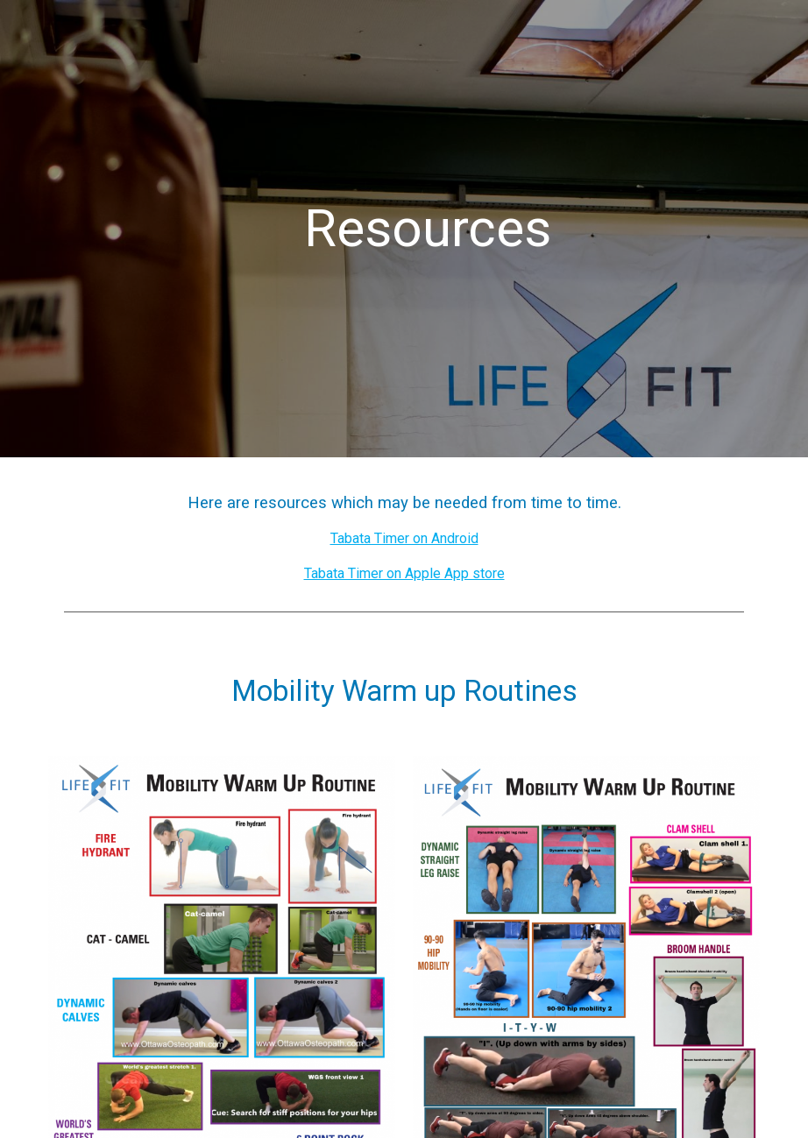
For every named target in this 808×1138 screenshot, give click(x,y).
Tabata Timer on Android (404, 538)
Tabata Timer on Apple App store (404, 573)
